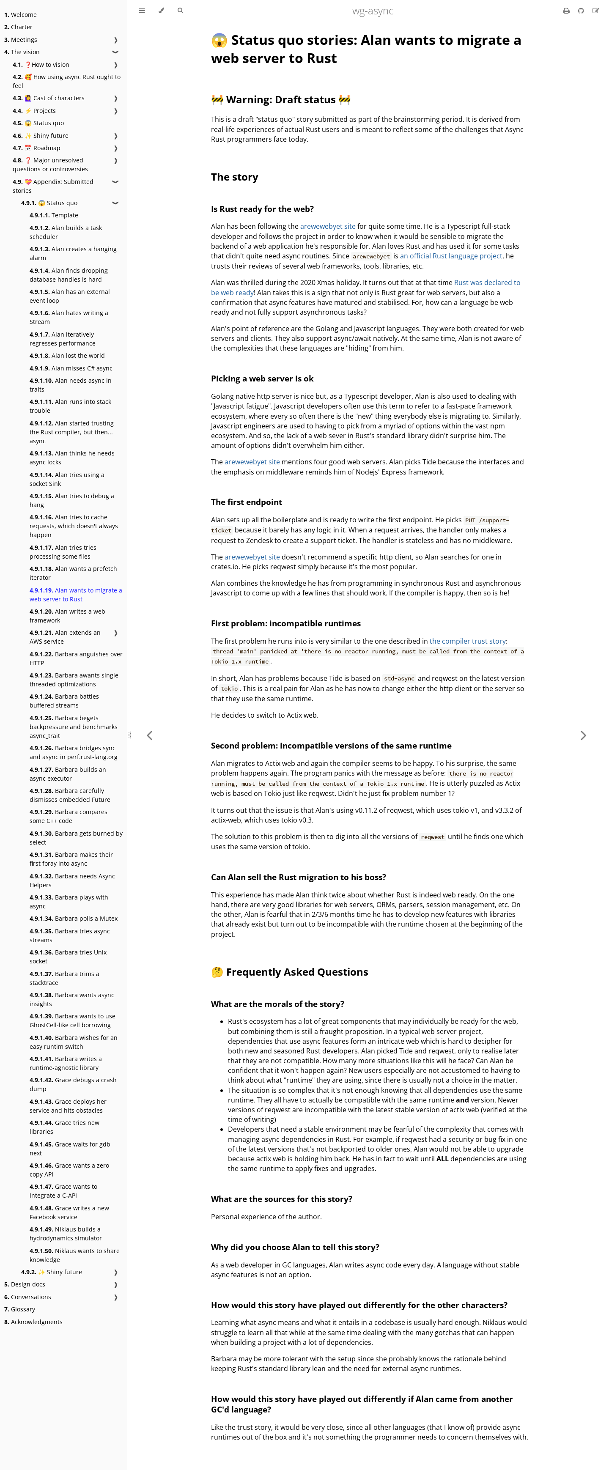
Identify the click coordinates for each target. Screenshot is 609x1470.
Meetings (20, 40)
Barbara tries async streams (70, 935)
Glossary (19, 1309)
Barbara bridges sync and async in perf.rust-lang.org (74, 752)
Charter (18, 27)
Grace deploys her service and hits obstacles (68, 1105)
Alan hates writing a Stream (69, 317)
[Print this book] (567, 10)
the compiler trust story (468, 641)
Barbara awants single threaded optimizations (74, 679)
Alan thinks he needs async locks (72, 457)
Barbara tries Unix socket (68, 956)
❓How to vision (41, 64)
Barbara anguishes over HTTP (76, 658)
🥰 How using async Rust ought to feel (67, 81)
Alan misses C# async (71, 368)
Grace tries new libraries (64, 1127)
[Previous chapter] (149, 735)
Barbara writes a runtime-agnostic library (66, 1063)
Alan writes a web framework (67, 615)
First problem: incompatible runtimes (286, 623)
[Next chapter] (584, 735)
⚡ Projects (34, 111)
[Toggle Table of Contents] (142, 10)
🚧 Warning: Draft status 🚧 (281, 99)
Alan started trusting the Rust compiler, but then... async (72, 432)
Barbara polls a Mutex (74, 918)
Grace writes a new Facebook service (69, 1212)
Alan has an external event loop (70, 296)
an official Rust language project (451, 256)
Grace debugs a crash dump (73, 1084)
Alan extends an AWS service (65, 636)
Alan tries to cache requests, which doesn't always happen (74, 526)
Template (54, 215)
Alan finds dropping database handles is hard (69, 274)
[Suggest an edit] (596, 10)
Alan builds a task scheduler (66, 232)
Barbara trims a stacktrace (64, 978)
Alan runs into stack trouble (70, 406)
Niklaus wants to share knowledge (75, 1255)
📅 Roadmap (36, 148)
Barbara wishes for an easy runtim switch (74, 1042)
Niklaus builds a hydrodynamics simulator (66, 1233)
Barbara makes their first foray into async (71, 858)
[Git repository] (582, 10)
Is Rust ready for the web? (262, 208)
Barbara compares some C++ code (68, 816)
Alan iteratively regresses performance (63, 338)
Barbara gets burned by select (76, 837)
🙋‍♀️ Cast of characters (49, 98)
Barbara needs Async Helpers (72, 880)
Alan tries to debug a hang (72, 500)
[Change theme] (161, 10)
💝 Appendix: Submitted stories (53, 186)
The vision (22, 52)
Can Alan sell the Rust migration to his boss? (298, 877)
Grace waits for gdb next (70, 1148)
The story (234, 177)
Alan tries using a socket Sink (67, 479)
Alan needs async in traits (71, 384)
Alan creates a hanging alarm (73, 253)
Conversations (27, 1297)
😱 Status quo (38, 123)
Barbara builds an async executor (68, 773)
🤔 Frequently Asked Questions (289, 972)
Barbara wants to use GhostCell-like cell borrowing (72, 1020)
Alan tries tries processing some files (63, 551)
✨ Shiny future (41, 136)
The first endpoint (246, 501)
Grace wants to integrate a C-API (63, 1190)
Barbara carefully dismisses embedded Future (70, 795)
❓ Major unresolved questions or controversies (50, 164)
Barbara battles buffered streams (64, 700)
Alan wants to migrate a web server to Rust (76, 594)
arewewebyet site (328, 226)
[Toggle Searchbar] (180, 10)
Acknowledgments (33, 1322)
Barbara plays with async (69, 901)
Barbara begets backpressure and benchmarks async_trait (74, 727)
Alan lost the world (67, 355)
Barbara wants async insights (72, 999)
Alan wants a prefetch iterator (73, 573)
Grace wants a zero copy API (69, 1169)
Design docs (24, 1284)
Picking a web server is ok (262, 378)
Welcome (20, 15)
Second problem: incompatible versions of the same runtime (331, 745)
